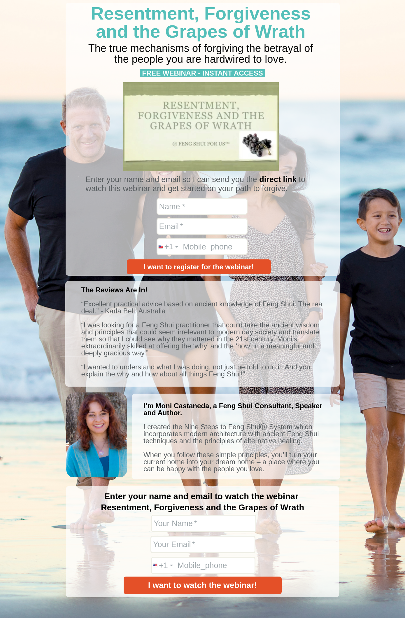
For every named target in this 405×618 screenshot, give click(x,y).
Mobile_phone (207, 246)
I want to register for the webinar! (198, 267)
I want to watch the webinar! (202, 585)
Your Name (173, 523)
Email (169, 226)
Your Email (172, 544)
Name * (172, 206)
